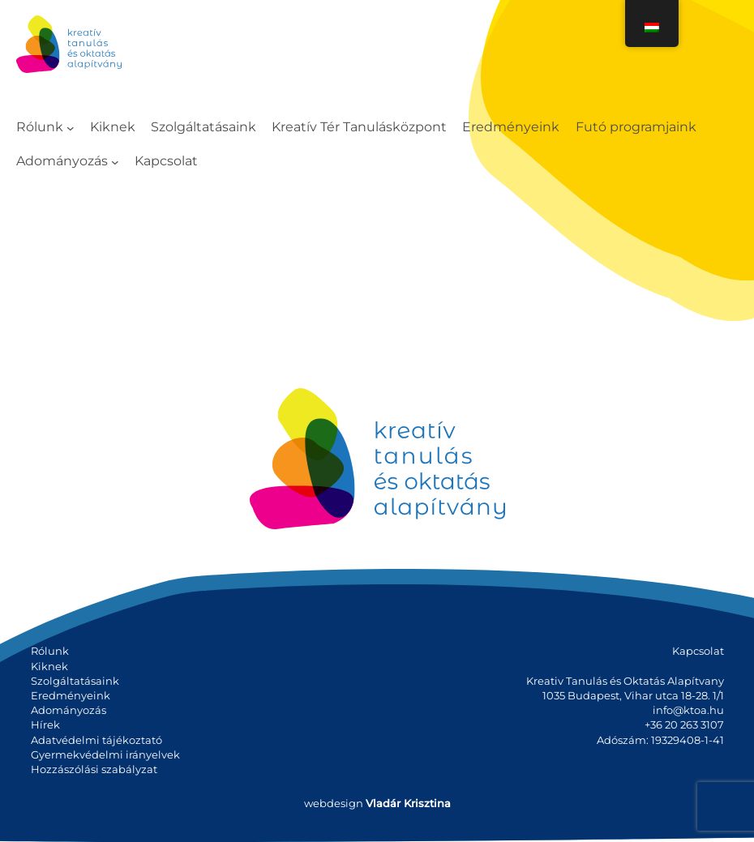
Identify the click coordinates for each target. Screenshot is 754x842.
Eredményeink (70, 695)
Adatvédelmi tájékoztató (96, 739)
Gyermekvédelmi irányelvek (105, 754)
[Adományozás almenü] (115, 161)
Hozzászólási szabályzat (94, 769)
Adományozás (68, 709)
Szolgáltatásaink (75, 680)
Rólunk (50, 650)
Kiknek (49, 666)
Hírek (45, 724)
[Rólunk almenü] (70, 128)
